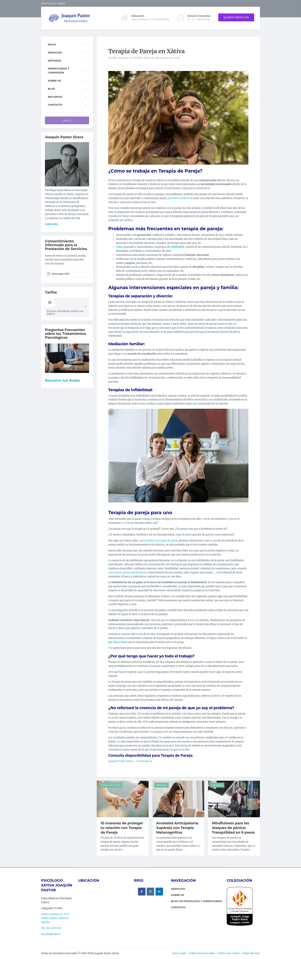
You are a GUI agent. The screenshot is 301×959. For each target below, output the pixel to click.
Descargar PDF (58, 273)
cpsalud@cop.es (50, 934)
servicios (178, 888)
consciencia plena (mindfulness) (127, 572)
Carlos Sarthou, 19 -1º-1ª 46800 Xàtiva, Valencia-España (55, 918)
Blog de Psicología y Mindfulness (196, 901)
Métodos (54, 60)
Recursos (55, 96)
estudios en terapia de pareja (161, 540)
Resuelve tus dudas (62, 380)
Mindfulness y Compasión (58, 70)
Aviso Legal (179, 953)
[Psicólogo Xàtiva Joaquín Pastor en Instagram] (150, 892)
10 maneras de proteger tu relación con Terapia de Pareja (122, 828)
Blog (51, 88)
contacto (178, 907)
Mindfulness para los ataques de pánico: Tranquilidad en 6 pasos (233, 828)
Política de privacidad (202, 953)
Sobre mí (54, 80)
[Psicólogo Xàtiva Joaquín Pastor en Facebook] (142, 892)
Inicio (52, 44)
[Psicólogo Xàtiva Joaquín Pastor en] (150, 899)
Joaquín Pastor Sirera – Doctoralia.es (130, 761)
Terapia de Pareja (111, 785)
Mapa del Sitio (251, 953)
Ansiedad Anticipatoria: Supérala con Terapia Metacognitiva (177, 828)
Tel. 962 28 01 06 (51, 928)
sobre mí (177, 894)
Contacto (55, 104)
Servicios (55, 52)
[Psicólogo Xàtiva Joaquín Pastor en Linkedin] (159, 892)
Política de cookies (229, 953)
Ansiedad (161, 785)
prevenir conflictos (179, 198)
